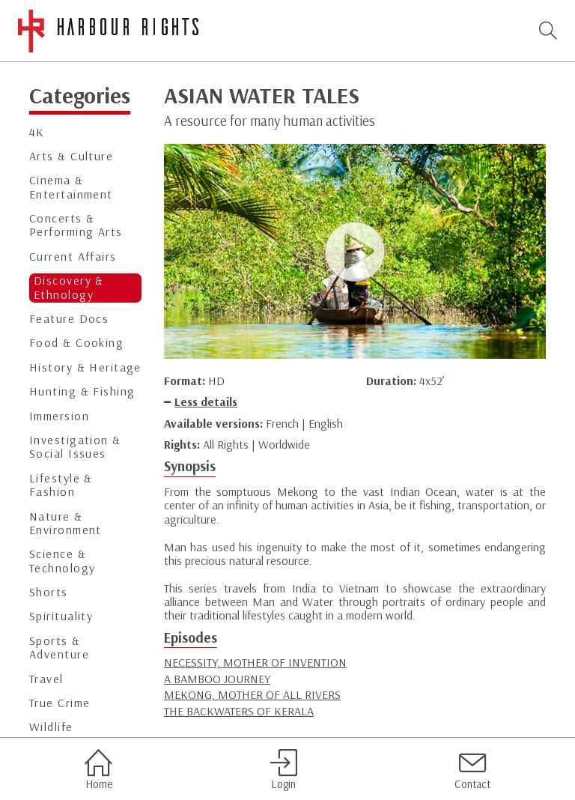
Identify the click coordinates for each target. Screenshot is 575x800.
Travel (46, 679)
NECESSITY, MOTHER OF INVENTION (255, 662)
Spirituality (61, 616)
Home (98, 769)
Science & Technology (62, 561)
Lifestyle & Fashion (61, 485)
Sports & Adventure (59, 647)
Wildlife (51, 727)
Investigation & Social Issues (75, 447)
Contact (472, 769)
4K (37, 132)
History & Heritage (85, 367)
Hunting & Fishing (82, 391)
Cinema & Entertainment (71, 187)
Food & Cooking (76, 343)
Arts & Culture (71, 156)
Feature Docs (69, 319)
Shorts (48, 592)
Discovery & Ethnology (69, 287)
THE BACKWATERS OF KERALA (239, 711)
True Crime (59, 703)
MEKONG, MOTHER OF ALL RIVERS (252, 694)
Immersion (59, 416)
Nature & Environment (65, 523)
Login (283, 769)
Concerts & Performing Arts (76, 225)
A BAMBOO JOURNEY (217, 678)
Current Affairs (73, 256)
